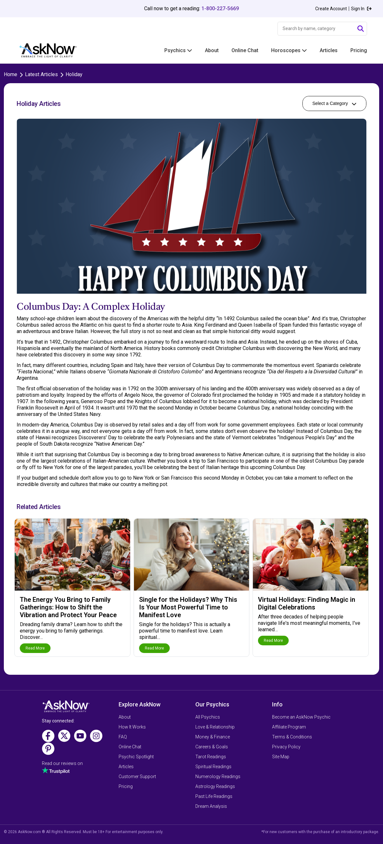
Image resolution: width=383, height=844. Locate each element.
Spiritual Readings (213, 766)
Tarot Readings (210, 756)
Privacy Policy (286, 746)
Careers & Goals (211, 746)
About (212, 50)
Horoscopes (289, 50)
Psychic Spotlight (136, 756)
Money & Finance (212, 736)
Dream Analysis (211, 806)
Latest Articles (41, 74)
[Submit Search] (360, 29)
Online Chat (244, 50)
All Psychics (207, 717)
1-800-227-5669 (220, 8)
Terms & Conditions (292, 736)
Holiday (74, 74)
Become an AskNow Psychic (301, 717)
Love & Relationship (215, 726)
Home (10, 74)
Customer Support (137, 776)
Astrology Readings (215, 786)
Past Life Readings (213, 796)
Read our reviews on (62, 763)
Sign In (361, 8)
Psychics (178, 50)
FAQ (123, 736)
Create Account (331, 8)
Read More (35, 648)
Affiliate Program (289, 726)
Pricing (358, 50)
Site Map (280, 756)
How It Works (132, 726)
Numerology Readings (217, 776)
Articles (329, 50)
